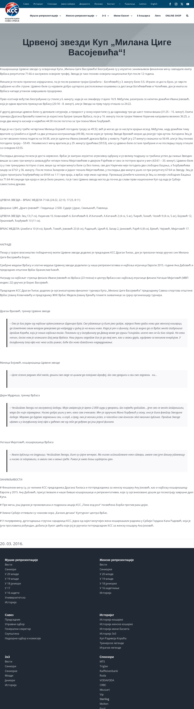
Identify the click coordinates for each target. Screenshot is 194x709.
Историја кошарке (111, 619)
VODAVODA (107, 680)
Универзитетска (15, 597)
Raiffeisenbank (109, 671)
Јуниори (10, 680)
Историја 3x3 (108, 633)
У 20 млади (12, 574)
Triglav (104, 666)
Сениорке (106, 569)
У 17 (7, 588)
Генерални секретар (18, 629)
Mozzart (105, 690)
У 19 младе (106, 579)
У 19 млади (12, 579)
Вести (8, 564)
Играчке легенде (110, 647)
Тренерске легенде (112, 643)
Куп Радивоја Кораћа (113, 638)
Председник (12, 619)
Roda (103, 675)
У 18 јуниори (13, 583)
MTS (102, 661)
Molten (104, 704)
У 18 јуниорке (108, 583)
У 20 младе (106, 574)
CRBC (103, 685)
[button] (187, 15)
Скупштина (12, 633)
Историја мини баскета (114, 629)
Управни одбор (15, 624)
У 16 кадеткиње (109, 588)
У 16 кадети (12, 593)
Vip (102, 694)
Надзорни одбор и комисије (23, 638)
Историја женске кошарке (116, 624)
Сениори (10, 569)
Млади (9, 675)
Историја (10, 602)
